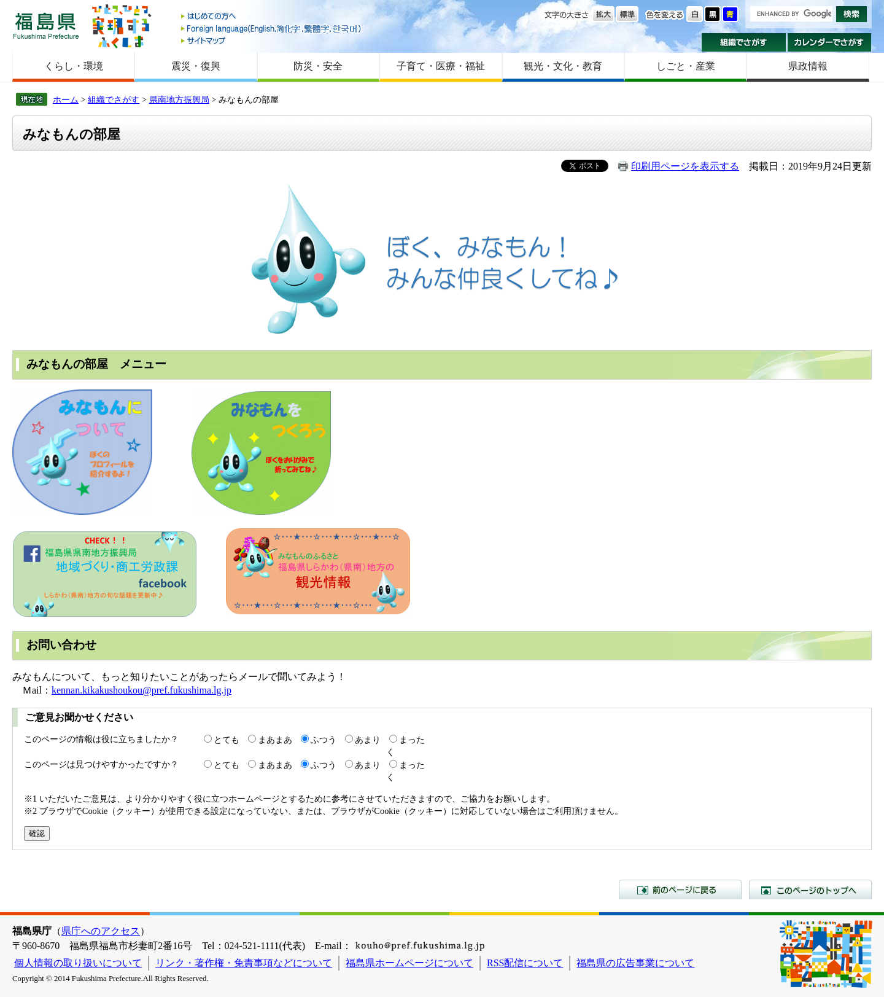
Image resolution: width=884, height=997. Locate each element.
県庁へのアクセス (100, 931)
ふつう (323, 740)
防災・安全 (318, 66)
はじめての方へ (272, 17)
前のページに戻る (680, 889)
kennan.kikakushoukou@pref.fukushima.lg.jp (141, 690)
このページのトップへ (810, 889)
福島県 (46, 25)
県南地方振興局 (179, 99)
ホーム (66, 99)
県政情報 (808, 66)
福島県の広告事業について (635, 963)
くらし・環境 (73, 66)
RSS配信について (525, 963)
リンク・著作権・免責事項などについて (243, 963)
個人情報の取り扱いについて (78, 963)
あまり (368, 740)
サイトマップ (272, 40)
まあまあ (275, 740)
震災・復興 (195, 66)
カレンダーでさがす (830, 42)
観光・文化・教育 (563, 66)
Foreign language (272, 28)
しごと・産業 (685, 66)
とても (226, 740)
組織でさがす (744, 42)
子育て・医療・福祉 (441, 66)
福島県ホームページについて (409, 963)
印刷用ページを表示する (685, 166)
